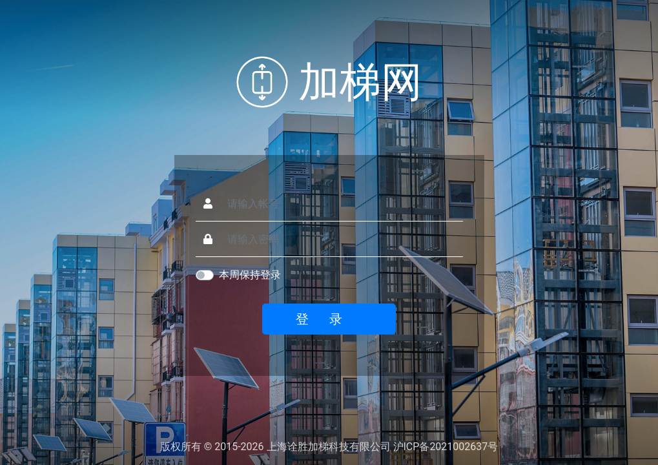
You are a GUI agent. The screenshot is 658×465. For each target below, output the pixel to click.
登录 (329, 319)
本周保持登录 (250, 275)
